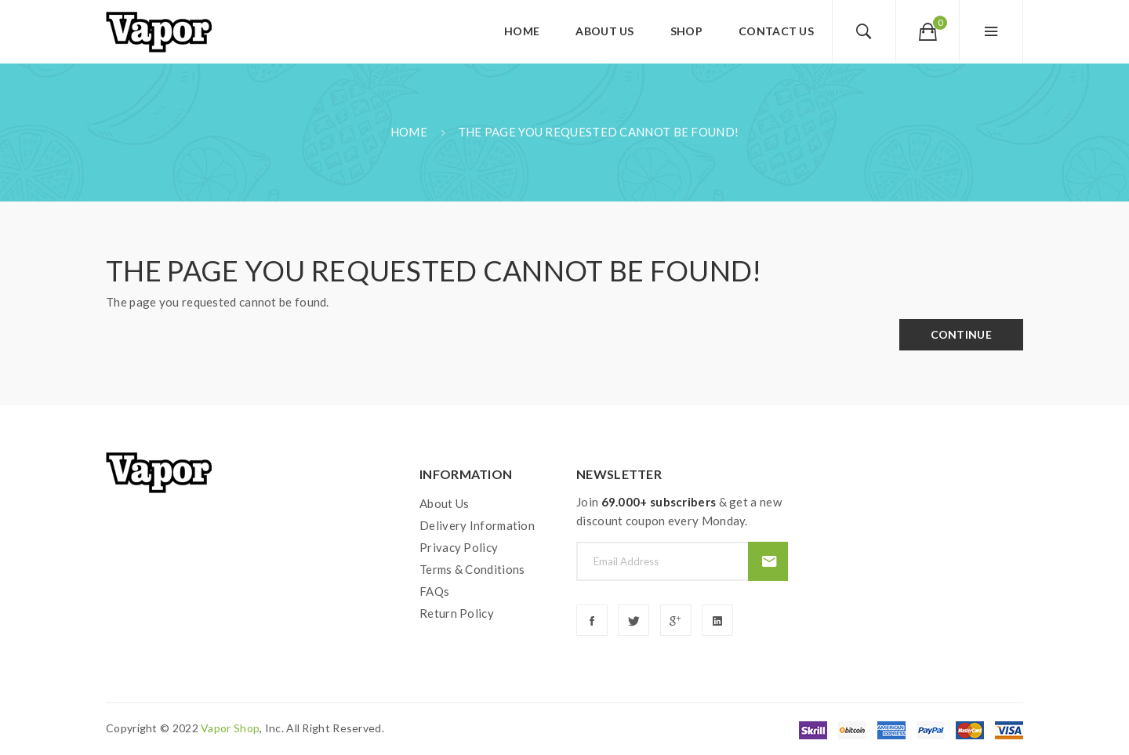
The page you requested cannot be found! (598, 132)
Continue (961, 334)
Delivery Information (477, 525)
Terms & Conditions (472, 569)
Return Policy (456, 613)
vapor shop (230, 728)
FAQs (434, 591)
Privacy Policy (458, 547)
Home (408, 132)
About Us (444, 503)
